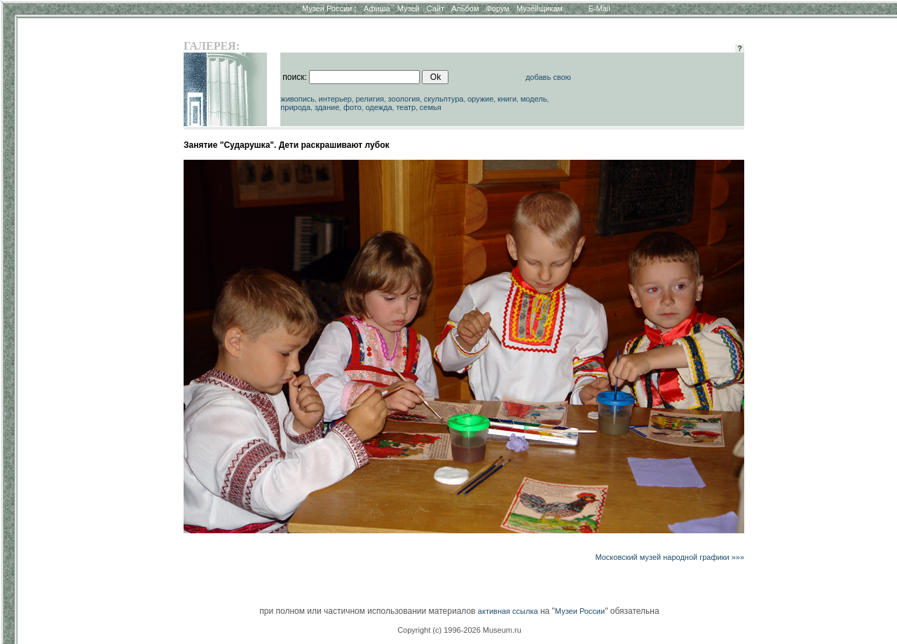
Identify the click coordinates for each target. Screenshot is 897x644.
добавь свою (548, 77)
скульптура (444, 99)
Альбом (465, 8)
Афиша (377, 8)
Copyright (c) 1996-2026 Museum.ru (459, 630)
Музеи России (329, 8)
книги (507, 99)
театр (406, 107)
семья (430, 107)
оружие (480, 99)
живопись (297, 99)
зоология (404, 99)
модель (534, 99)
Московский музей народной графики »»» (669, 557)
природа (295, 107)
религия (369, 99)
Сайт (435, 8)
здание (327, 107)
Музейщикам (539, 8)
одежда (378, 107)
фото (352, 107)
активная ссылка (508, 611)
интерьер (335, 99)
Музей (408, 8)
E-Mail (599, 8)
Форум (497, 8)
